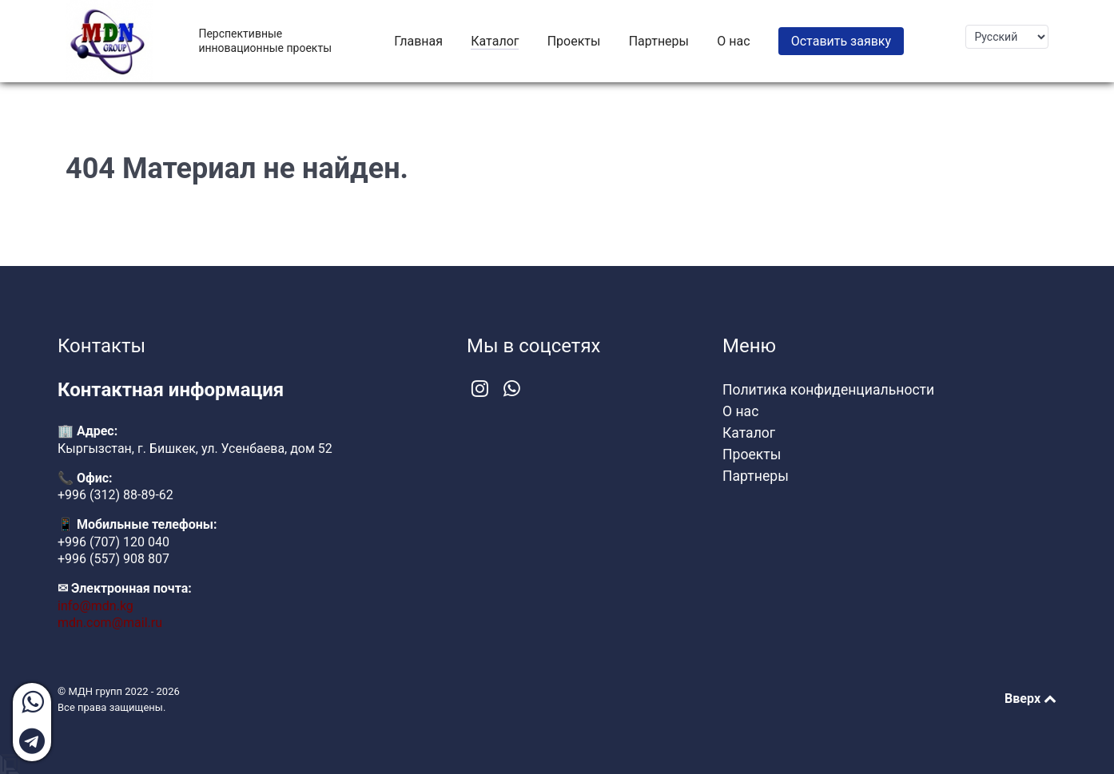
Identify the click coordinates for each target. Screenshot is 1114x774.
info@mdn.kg (95, 605)
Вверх (1030, 698)
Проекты (751, 454)
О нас (740, 411)
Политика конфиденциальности (828, 390)
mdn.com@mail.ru (110, 622)
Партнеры (755, 476)
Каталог (748, 433)
